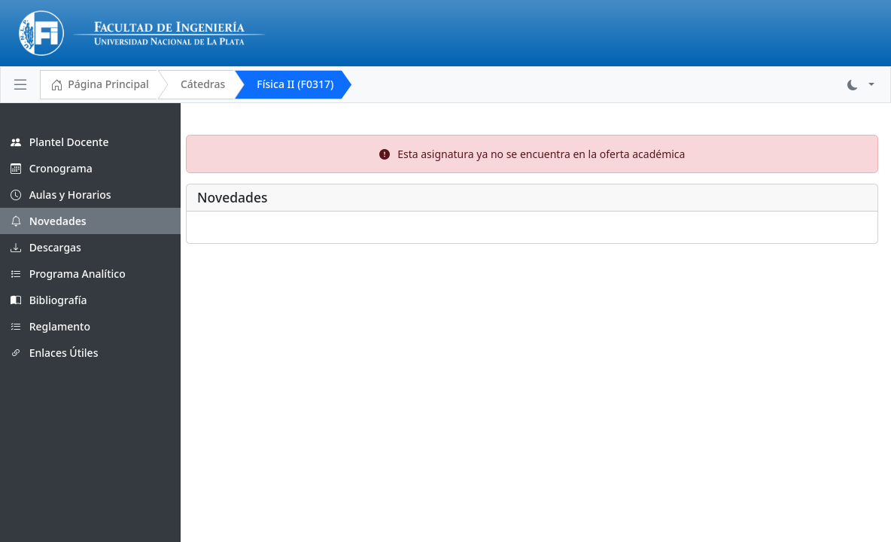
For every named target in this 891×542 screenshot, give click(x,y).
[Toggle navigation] (20, 84)
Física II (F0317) (295, 84)
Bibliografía (49, 300)
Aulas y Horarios (61, 194)
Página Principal (99, 85)
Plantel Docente (59, 142)
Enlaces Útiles (54, 353)
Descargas (46, 247)
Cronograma (52, 168)
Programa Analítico (68, 273)
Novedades (49, 221)
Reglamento (50, 326)
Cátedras (203, 84)
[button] (860, 85)
